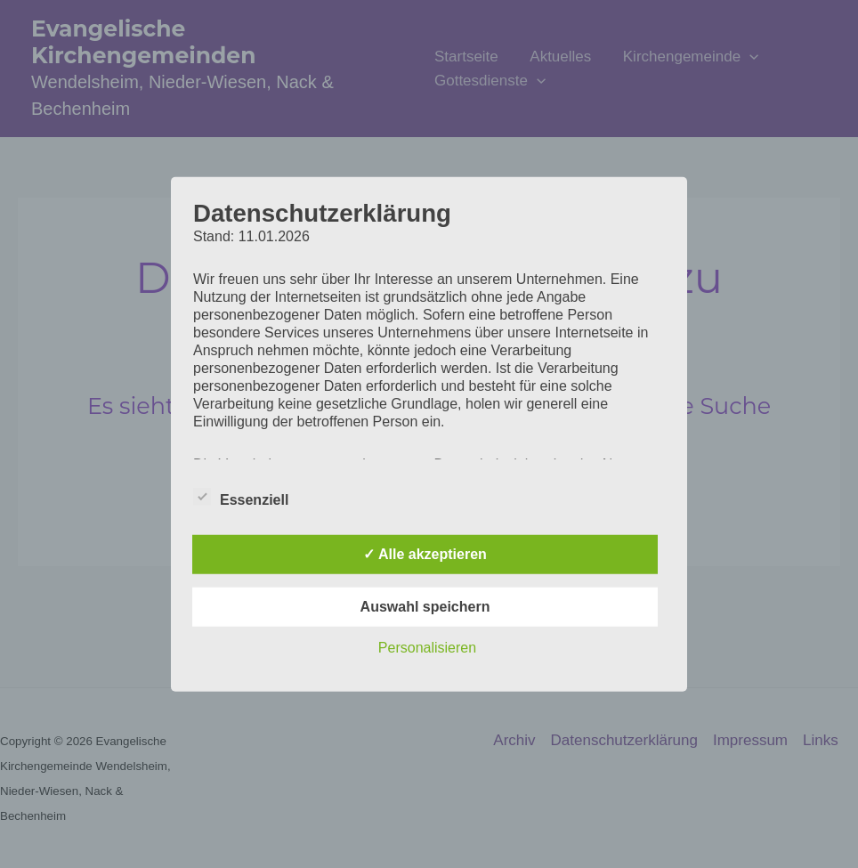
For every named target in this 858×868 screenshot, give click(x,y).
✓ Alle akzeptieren (425, 554)
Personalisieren (427, 647)
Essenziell (240, 496)
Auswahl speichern (425, 606)
